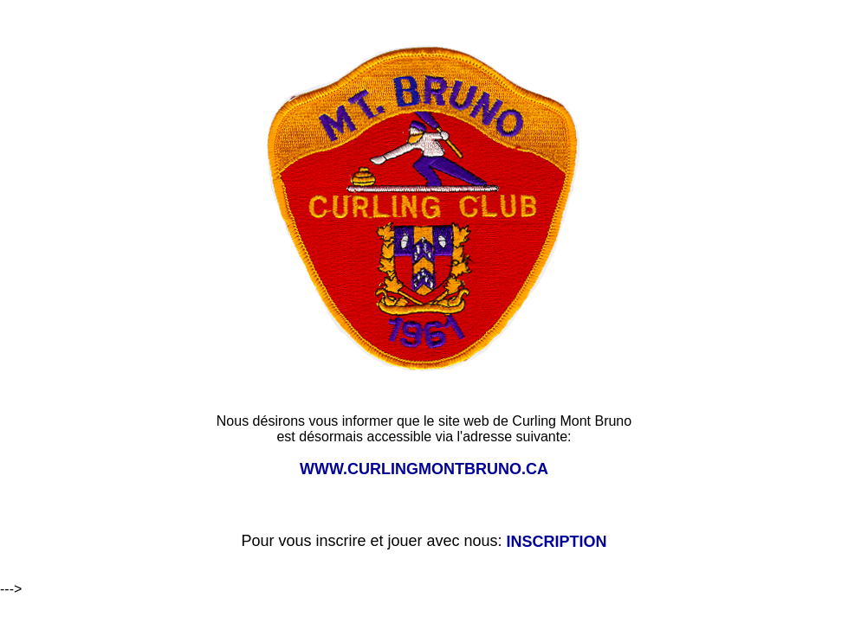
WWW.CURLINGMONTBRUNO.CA (424, 469)
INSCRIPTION (557, 541)
